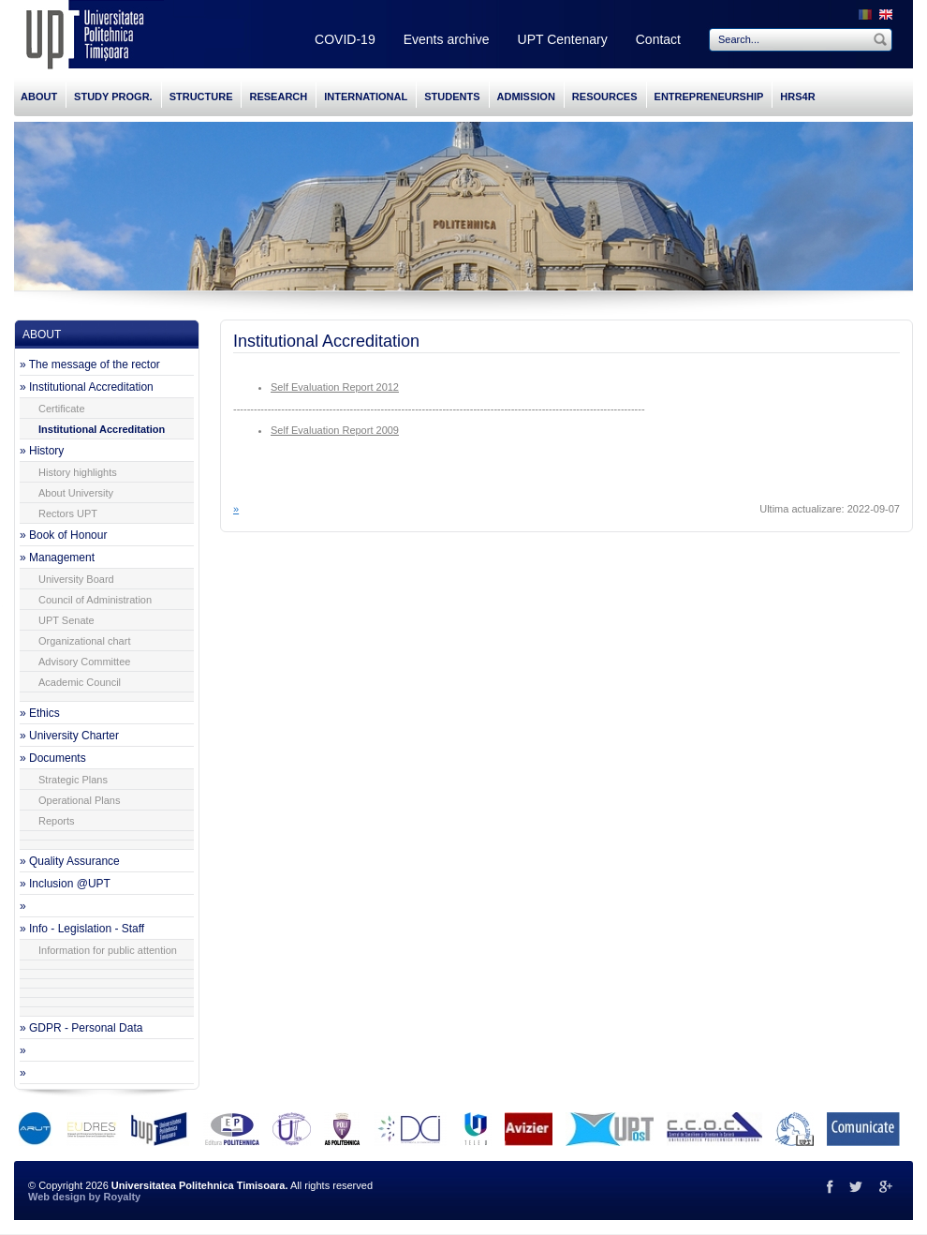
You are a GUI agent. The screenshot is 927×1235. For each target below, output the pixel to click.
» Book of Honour (63, 535)
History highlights (77, 472)
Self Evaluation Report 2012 (335, 387)
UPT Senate (66, 620)
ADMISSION (526, 96)
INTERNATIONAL (365, 96)
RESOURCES (605, 96)
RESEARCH (278, 96)
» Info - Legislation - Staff (82, 928)
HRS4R (797, 96)
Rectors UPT (67, 513)
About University (75, 492)
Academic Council (79, 682)
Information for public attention (107, 950)
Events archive (447, 39)
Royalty (121, 1196)
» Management (57, 557)
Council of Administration (95, 599)
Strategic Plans (73, 779)
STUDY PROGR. (113, 96)
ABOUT (39, 96)
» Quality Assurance (70, 861)
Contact (658, 39)
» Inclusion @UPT (65, 883)
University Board (76, 579)
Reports (56, 820)
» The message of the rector (90, 364)
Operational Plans (79, 800)
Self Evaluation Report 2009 (335, 430)
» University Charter (69, 735)
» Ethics (40, 713)
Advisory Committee (84, 661)
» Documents (53, 758)
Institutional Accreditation (101, 429)
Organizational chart (84, 641)
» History (42, 450)
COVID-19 (345, 39)
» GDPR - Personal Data (81, 1027)
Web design (57, 1196)
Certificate (61, 408)
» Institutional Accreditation (87, 387)
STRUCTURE (201, 96)
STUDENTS (451, 96)
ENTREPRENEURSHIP (709, 96)
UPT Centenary (563, 39)
